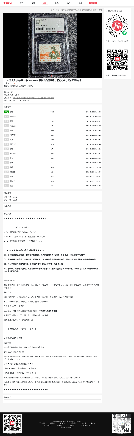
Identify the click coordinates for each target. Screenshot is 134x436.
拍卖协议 (52, 423)
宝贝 (45, 3)
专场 (33, 3)
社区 (57, 3)
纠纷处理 (83, 423)
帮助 (80, 3)
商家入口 (93, 3)
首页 (21, 3)
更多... (93, 423)
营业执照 (60, 425)
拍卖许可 (72, 425)
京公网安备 (47, 425)
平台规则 (42, 423)
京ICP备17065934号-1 (67, 427)
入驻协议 (73, 423)
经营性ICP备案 (85, 425)
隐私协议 (62, 423)
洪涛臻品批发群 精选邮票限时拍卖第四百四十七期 (81, 10)
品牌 (69, 3)
